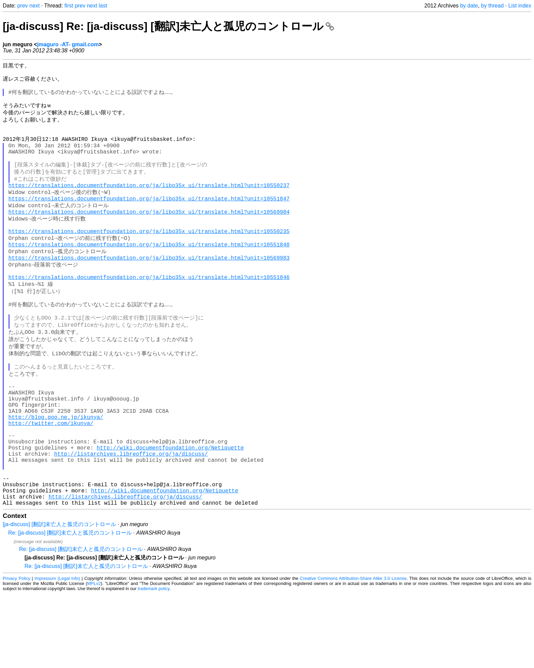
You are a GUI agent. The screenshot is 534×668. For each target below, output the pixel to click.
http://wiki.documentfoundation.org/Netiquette (170, 509)
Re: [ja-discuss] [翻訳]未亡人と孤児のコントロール (70, 607)
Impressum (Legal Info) (57, 652)
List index (519, 6)
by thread (492, 6)
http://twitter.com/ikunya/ (51, 479)
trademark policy (153, 662)
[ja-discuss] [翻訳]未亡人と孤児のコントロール (59, 598)
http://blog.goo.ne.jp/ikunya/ (56, 472)
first (68, 6)
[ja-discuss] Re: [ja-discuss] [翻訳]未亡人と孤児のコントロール (168, 26)
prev (22, 6)
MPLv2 (94, 657)
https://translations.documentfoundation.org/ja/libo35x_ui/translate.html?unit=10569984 (149, 235)
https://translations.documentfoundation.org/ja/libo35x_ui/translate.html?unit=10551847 (149, 219)
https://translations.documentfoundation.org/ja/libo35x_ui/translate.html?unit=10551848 (149, 273)
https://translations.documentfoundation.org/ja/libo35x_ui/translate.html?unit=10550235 (149, 257)
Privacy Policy (16, 652)
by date (469, 6)
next (34, 6)
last (103, 6)
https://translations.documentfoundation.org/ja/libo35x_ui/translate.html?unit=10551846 (149, 311)
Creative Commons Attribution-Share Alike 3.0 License (353, 652)
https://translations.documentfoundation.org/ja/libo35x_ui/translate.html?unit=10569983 (149, 288)
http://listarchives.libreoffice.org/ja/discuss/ (131, 517)
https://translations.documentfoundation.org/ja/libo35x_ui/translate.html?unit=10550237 (149, 204)
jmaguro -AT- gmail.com (68, 44)
